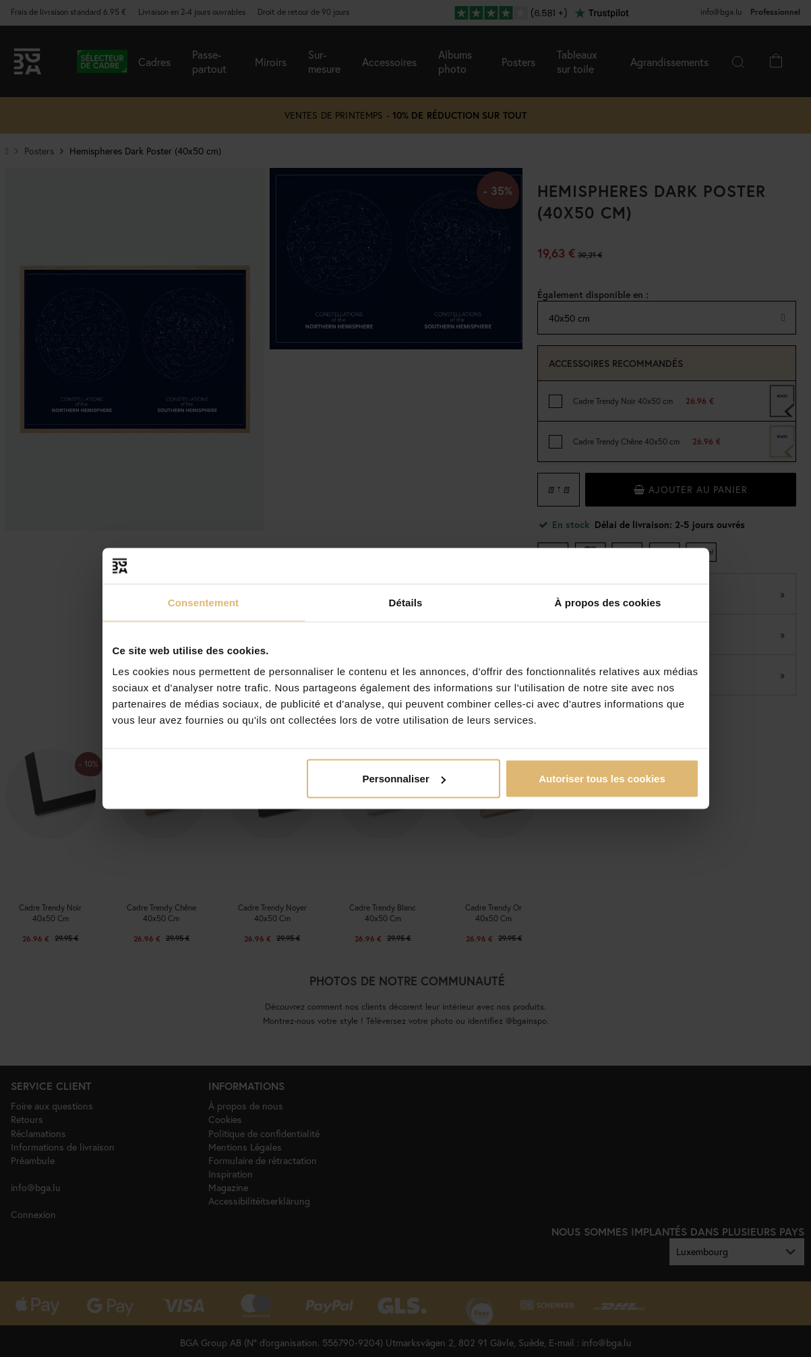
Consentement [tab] (203, 602)
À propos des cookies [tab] (608, 602)
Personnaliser (404, 778)
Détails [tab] (406, 602)
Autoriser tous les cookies (602, 778)
